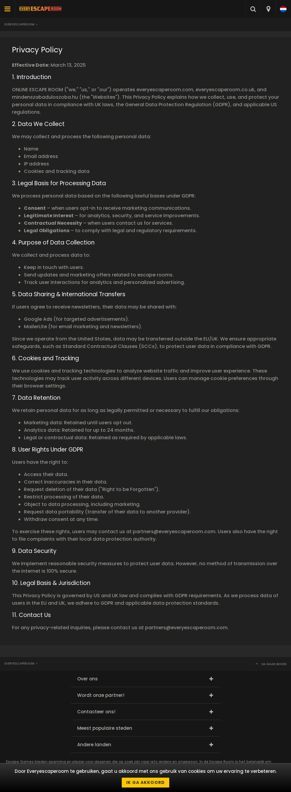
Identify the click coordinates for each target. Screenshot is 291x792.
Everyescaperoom (19, 24)
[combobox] (268, 9)
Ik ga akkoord (145, 782)
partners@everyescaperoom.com (174, 531)
